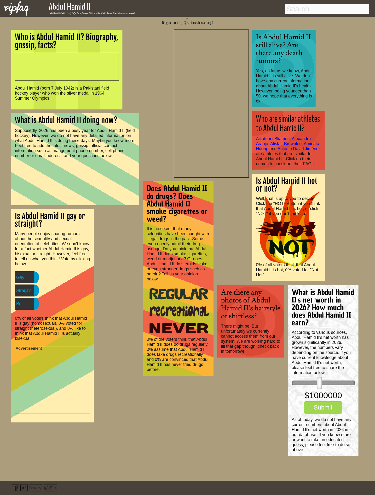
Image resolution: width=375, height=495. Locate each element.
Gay (20, 277)
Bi (18, 303)
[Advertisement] (211, 103)
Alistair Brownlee (286, 143)
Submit (323, 407)
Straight (23, 290)
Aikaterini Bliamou (273, 138)
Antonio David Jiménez (299, 148)
